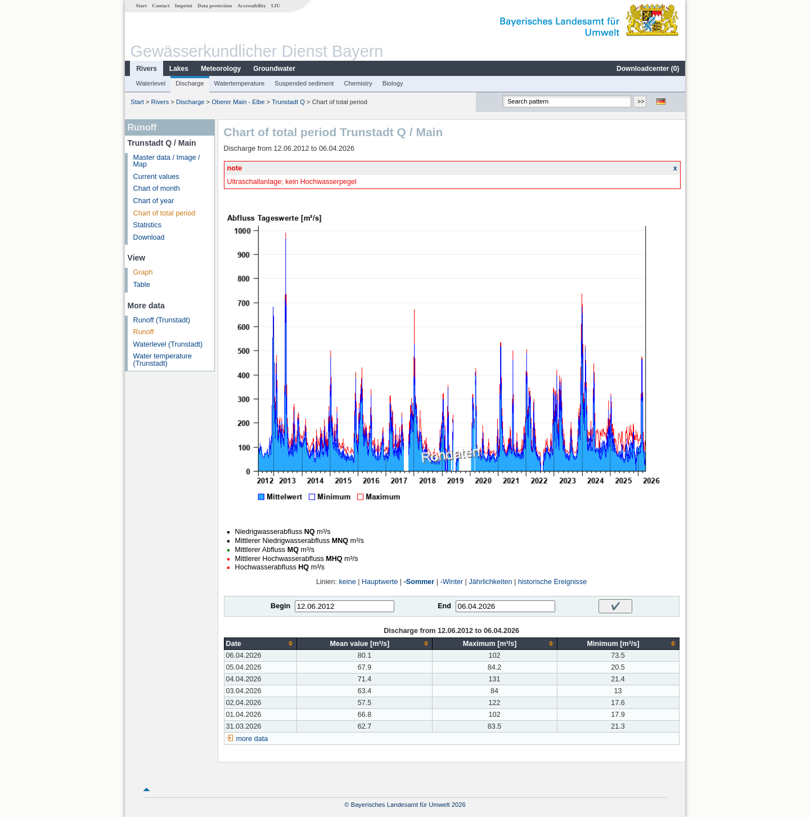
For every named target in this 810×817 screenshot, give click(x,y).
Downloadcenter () (647, 69)
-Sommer (419, 582)
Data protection (214, 5)
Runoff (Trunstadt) (162, 320)
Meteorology (221, 69)
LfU (275, 5)
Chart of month (156, 188)
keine (347, 582)
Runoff (143, 332)
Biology (392, 83)
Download (149, 237)
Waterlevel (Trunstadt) (168, 344)
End (444, 606)
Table (141, 285)
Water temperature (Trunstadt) (162, 359)
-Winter (452, 582)
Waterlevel (150, 83)
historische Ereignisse (552, 582)
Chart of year (153, 201)
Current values (156, 177)
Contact (160, 5)
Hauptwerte (380, 582)
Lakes (178, 69)
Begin (280, 606)
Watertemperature (239, 83)
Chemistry (358, 83)
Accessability (251, 5)
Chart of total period (164, 213)
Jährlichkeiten (490, 582)
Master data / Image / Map (166, 161)
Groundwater (274, 69)
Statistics (147, 225)
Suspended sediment (304, 83)
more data (252, 739)
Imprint (183, 5)
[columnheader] (260, 643)
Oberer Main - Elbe (238, 101)
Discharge (190, 83)
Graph (143, 272)
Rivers (146, 69)
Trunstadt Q (288, 101)
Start (141, 5)
